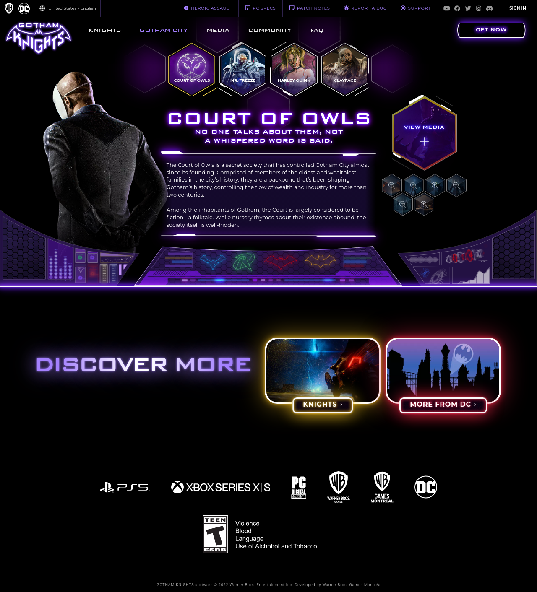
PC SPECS (260, 8)
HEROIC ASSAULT (208, 8)
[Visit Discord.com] (489, 8)
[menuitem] (104, 30)
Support (415, 8)
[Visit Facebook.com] (457, 8)
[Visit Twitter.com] (468, 8)
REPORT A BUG (365, 8)
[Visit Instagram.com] (478, 8)
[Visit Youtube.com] (446, 8)
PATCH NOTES (309, 8)
